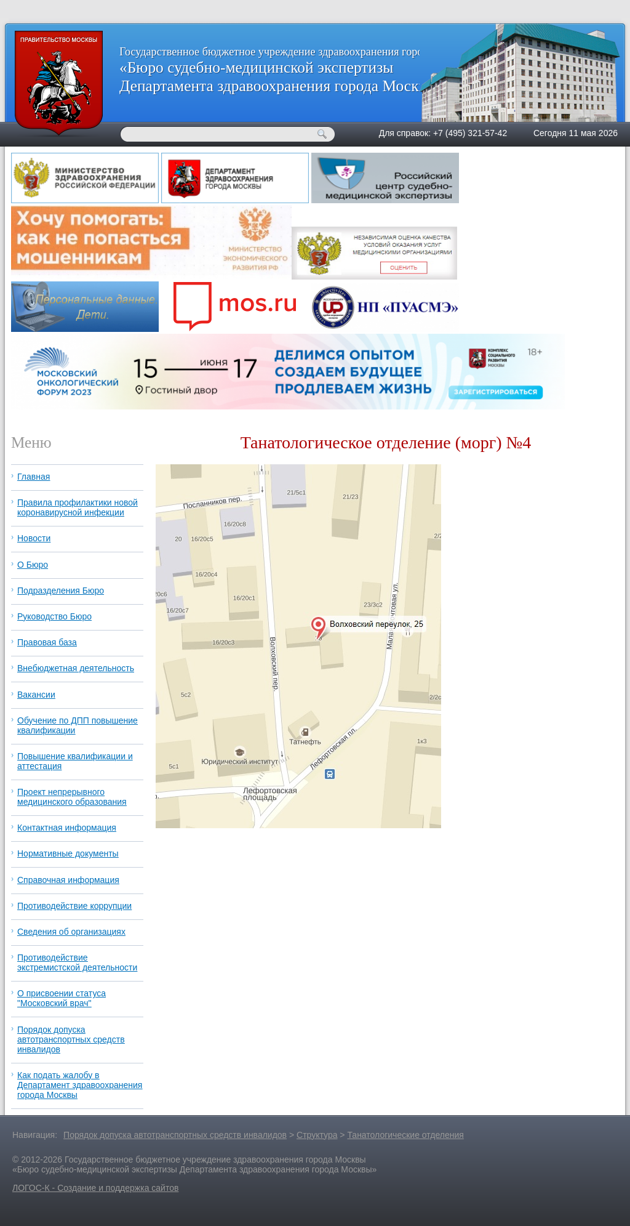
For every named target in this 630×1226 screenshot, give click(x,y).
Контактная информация (66, 828)
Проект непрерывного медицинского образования (72, 797)
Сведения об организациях (71, 932)
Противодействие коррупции (74, 906)
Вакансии (36, 695)
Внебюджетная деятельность (75, 668)
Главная (33, 477)
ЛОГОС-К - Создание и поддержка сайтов (95, 1188)
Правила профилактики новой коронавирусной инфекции (77, 507)
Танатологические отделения (405, 1135)
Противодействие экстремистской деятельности (77, 962)
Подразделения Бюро (60, 590)
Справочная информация (68, 880)
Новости (33, 538)
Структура (317, 1135)
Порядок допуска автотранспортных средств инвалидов (71, 1039)
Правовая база (47, 642)
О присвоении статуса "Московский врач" (61, 998)
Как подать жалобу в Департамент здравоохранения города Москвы (79, 1085)
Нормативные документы (68, 853)
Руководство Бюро (54, 616)
